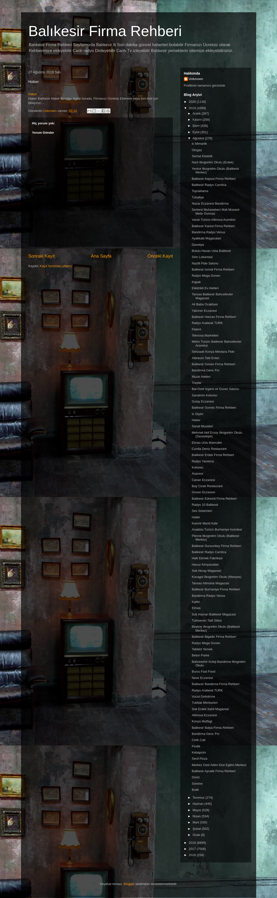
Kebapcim (199, 752)
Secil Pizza (199, 758)
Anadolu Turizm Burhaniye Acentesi (217, 529)
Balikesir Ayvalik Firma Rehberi (214, 771)
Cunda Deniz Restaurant (209, 449)
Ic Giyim (197, 414)
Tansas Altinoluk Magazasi (210, 583)
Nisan (197, 816)
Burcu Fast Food (203, 671)
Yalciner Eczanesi (204, 310)
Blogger (129, 884)
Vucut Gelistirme (203, 696)
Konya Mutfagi (202, 721)
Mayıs (197, 810)
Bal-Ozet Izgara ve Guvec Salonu (215, 389)
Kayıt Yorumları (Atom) (56, 266)
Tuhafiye (198, 197)
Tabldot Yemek (202, 649)
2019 (193, 108)
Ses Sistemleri (202, 511)
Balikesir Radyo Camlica (209, 185)
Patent (196, 329)
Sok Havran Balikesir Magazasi (214, 614)
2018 (193, 843)
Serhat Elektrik (202, 156)
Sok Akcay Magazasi (206, 571)
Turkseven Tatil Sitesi (207, 620)
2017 (193, 849)
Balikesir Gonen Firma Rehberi (213, 364)
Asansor (198, 473)
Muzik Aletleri (201, 376)
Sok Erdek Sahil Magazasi (210, 709)
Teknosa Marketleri (205, 335)
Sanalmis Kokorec (204, 395)
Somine (197, 783)
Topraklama (200, 191)
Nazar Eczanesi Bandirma (210, 203)
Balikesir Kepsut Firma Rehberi (214, 179)
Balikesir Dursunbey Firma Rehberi (216, 546)
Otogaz (197, 150)
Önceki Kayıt (160, 256)
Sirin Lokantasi (202, 257)
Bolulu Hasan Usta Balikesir (211, 251)
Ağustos (199, 138)
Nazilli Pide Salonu (205, 263)
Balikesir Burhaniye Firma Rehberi (216, 589)
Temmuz (199, 797)
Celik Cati (198, 740)
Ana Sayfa (101, 256)
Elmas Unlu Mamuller (207, 442)
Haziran (198, 804)
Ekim (197, 126)
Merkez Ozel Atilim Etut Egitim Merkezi (219, 765)
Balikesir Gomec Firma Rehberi (214, 407)
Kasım (197, 119)
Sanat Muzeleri (202, 426)
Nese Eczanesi (202, 678)
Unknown (196, 79)
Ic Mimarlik (199, 143)
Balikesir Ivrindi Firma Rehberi (213, 269)
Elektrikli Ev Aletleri (205, 288)
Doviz (196, 777)
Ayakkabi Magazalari (206, 238)
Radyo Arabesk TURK (207, 323)
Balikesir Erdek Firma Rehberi (213, 455)
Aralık (197, 113)
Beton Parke (200, 655)
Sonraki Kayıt (41, 256)
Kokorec (198, 467)
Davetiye (198, 245)
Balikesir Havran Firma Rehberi (214, 317)
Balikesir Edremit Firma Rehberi (214, 498)
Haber (32, 94)
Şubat (197, 829)
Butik (195, 790)
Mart (196, 822)
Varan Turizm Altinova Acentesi (213, 219)
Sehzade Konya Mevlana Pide (213, 351)
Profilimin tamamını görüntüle (204, 85)
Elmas (196, 608)
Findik (196, 746)
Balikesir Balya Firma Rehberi (213, 727)
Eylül (196, 132)
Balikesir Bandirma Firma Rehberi (215, 684)
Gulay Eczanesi (203, 401)
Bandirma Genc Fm (205, 370)
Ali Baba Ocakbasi (205, 304)
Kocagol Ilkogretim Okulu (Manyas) (216, 577)
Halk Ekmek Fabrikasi (207, 558)
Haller (196, 517)
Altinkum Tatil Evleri (205, 358)
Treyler (197, 383)
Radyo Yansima (203, 461)
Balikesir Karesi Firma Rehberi (213, 226)
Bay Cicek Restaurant (207, 486)
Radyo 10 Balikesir (205, 505)
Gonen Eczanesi (203, 492)
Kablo (196, 602)
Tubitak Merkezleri (205, 702)
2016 (193, 855)
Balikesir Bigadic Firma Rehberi (214, 636)
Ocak (197, 835)
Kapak (196, 282)
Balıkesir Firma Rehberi (105, 31)
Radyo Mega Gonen (206, 275)
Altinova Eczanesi (204, 715)
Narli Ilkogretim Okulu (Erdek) (213, 162)
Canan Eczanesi (203, 480)
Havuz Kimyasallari (205, 564)
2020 (193, 102)
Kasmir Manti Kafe (205, 523)
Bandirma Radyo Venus (208, 232)
